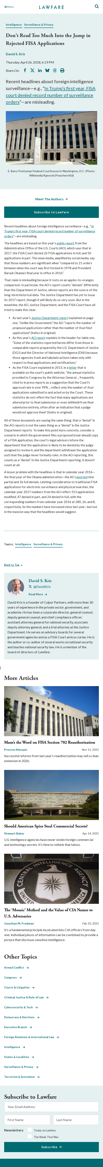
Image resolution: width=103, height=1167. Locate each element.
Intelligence (14, 24)
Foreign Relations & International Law (31, 1037)
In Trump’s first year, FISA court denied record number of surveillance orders (51, 95)
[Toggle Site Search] (97, 6)
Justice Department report (49, 318)
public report (65, 243)
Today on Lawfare (45, 1130)
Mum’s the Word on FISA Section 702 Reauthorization (49, 742)
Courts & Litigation (19, 987)
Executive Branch (18, 1027)
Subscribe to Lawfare (51, 212)
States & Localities (19, 1057)
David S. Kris (15, 54)
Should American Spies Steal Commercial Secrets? (46, 826)
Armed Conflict (16, 967)
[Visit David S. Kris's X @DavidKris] (40, 586)
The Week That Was (46, 1137)
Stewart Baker (14, 833)
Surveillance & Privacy (38, 24)
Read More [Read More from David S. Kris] (36, 594)
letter (73, 367)
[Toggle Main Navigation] (18, 6)
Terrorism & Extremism (22, 1076)
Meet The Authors (49, 199)
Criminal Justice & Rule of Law (26, 997)
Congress (13, 977)
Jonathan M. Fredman (19, 923)
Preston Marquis (15, 749)
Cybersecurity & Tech (21, 1007)
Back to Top (12, 565)
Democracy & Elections (21, 1017)
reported (81, 477)
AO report (38, 338)
